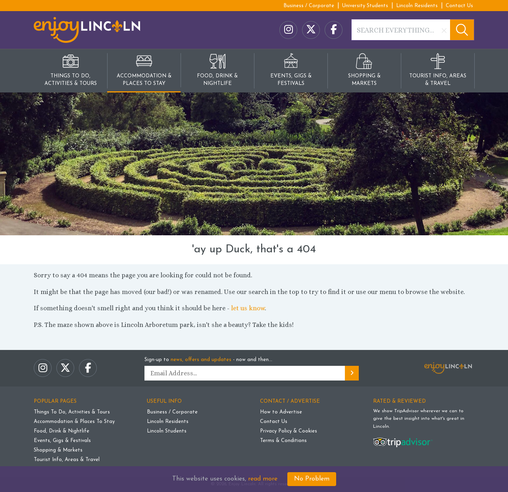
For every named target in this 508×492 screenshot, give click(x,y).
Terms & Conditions (283, 440)
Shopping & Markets (58, 450)
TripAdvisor (406, 411)
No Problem (311, 479)
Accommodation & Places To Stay (74, 421)
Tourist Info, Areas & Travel (67, 459)
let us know (248, 308)
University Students (365, 5)
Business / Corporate (308, 5)
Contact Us (459, 5)
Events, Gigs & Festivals (62, 440)
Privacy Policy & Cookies (288, 431)
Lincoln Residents (417, 5)
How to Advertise (281, 412)
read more (262, 479)
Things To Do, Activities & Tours (72, 412)
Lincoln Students (167, 431)
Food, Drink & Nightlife (61, 431)
